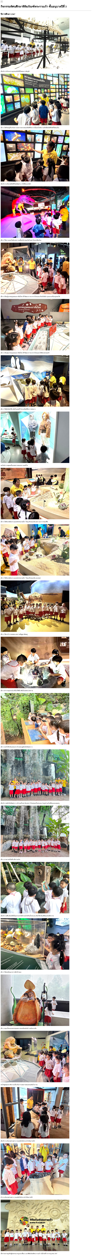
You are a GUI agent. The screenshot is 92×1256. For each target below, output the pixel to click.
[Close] (2, 1)
